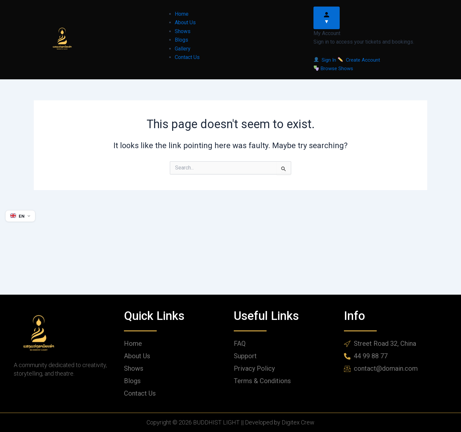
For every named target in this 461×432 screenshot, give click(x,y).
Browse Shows (334, 68)
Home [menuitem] (182, 14)
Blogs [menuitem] (181, 40)
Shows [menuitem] (182, 31)
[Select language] (20, 216)
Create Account (360, 60)
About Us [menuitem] (185, 22)
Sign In (326, 60)
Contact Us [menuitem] (187, 57)
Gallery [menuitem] (182, 49)
